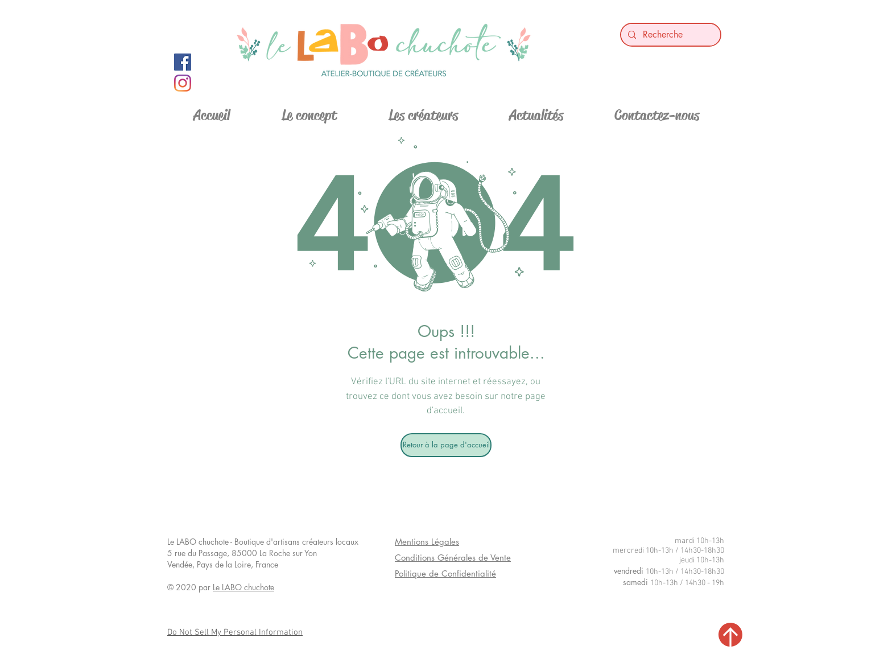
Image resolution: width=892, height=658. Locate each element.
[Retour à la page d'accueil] (446, 445)
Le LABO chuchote (243, 587)
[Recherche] (669, 35)
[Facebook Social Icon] (182, 62)
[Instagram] (182, 83)
